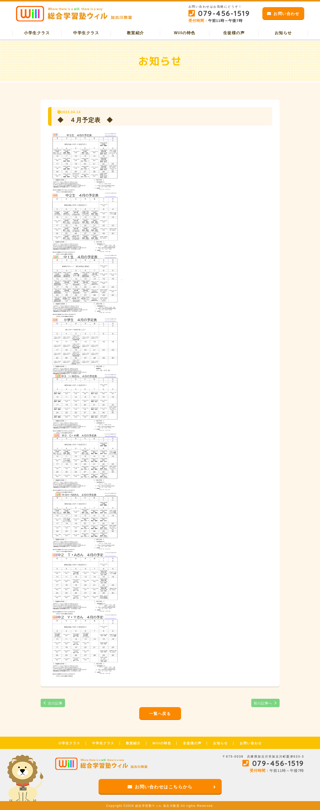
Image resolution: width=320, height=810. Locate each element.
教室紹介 (135, 33)
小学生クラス (37, 33)
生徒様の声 (234, 33)
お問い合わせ (251, 743)
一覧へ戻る (160, 714)
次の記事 (53, 703)
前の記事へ (265, 703)
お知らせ (283, 33)
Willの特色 (184, 33)
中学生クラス (86, 33)
